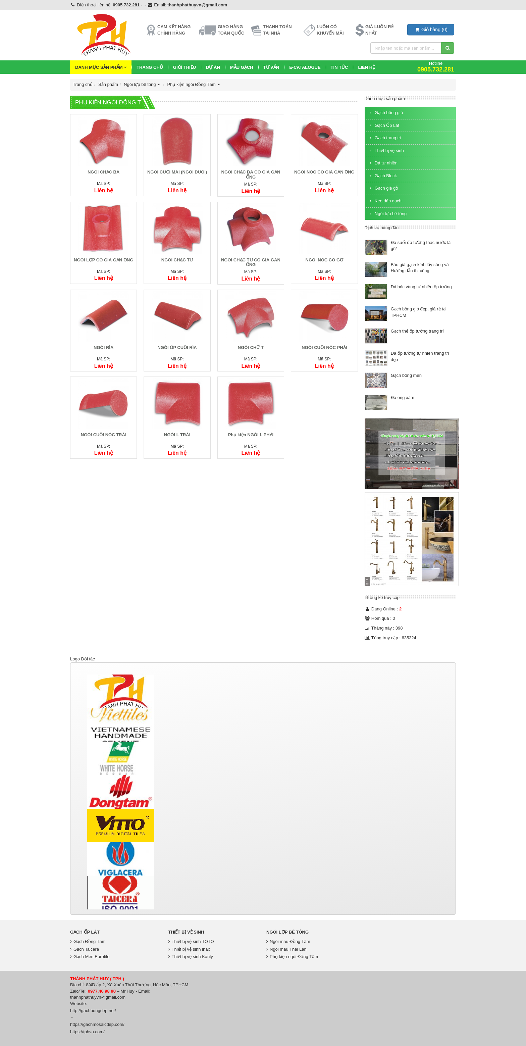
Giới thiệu (184, 67)
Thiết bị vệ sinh (386, 150)
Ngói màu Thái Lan (286, 949)
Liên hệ (366, 67)
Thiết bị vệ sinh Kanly (190, 956)
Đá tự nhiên (383, 162)
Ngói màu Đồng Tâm (288, 941)
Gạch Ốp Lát (384, 125)
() (431, 29)
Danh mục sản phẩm (100, 67)
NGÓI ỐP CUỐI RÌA (177, 347)
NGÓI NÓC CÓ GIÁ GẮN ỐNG (324, 172)
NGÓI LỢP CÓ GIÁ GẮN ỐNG (103, 259)
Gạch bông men (406, 375)
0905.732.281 (126, 4)
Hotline (435, 66)
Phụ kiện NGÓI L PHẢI (250, 434)
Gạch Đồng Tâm (88, 941)
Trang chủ (150, 67)
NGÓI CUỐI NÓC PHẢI (324, 347)
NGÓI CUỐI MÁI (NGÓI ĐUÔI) (177, 172)
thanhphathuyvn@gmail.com (197, 4)
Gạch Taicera (84, 949)
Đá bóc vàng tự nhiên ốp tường (421, 286)
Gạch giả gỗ (383, 188)
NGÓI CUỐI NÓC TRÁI (103, 434)
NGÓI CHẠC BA (103, 172)
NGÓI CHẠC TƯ (177, 259)
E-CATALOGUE (304, 67)
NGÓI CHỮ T (251, 347)
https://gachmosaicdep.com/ (97, 1024)
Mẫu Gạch (241, 67)
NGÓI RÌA (103, 347)
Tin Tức (339, 67)
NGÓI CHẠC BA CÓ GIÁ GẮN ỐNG (250, 174)
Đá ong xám (402, 397)
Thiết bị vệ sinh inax (189, 949)
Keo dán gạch (385, 200)
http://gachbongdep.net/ (93, 1010)
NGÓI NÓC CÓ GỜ (325, 259)
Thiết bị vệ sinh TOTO (191, 941)
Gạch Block (382, 175)
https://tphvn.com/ (87, 1031)
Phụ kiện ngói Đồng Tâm (194, 84)
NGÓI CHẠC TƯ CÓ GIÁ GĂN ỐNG (250, 262)
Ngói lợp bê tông (142, 84)
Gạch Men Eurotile (89, 956)
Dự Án (213, 67)
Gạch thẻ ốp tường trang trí (417, 331)
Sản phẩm (108, 84)
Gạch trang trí (385, 137)
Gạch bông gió (385, 112)
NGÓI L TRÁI (177, 434)
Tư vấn (271, 67)
